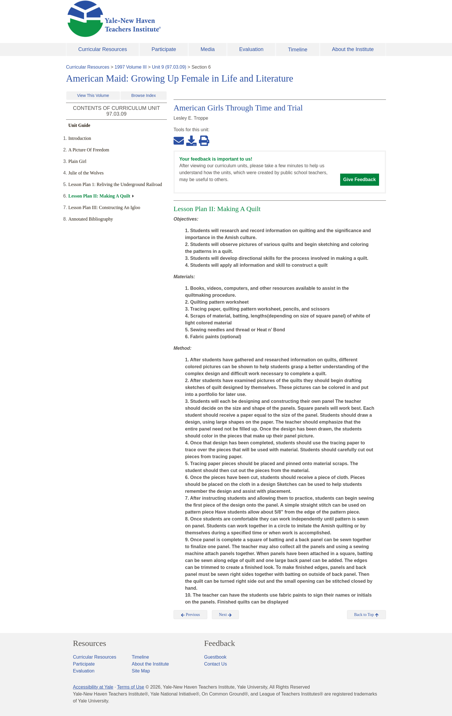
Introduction (79, 138)
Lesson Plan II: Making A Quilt (99, 195)
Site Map (141, 670)
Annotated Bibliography (90, 219)
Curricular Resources (102, 49)
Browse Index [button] (143, 95)
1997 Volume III (131, 67)
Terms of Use (130, 687)
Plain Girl (77, 161)
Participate (164, 49)
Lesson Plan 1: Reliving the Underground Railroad (115, 184)
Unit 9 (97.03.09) (169, 67)
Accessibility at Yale (93, 687)
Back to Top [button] (366, 614)
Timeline (297, 49)
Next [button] (225, 614)
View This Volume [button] (93, 95)
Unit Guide (79, 125)
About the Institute (353, 49)
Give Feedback (359, 179)
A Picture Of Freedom (88, 149)
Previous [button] (190, 614)
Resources (89, 643)
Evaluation (251, 49)
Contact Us (215, 663)
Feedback (219, 643)
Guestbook (215, 657)
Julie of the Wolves (85, 172)
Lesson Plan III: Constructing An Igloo (104, 207)
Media (208, 49)
